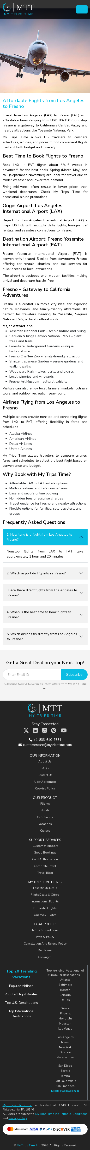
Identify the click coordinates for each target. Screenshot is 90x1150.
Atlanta (65, 980)
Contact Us (45, 775)
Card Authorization (45, 859)
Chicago (65, 995)
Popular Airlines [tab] (21, 986)
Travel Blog (45, 873)
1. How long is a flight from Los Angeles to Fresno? (39, 537)
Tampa (65, 1076)
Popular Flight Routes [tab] (21, 994)
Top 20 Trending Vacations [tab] (21, 974)
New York (65, 1047)
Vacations (45, 824)
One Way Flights (45, 915)
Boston (65, 990)
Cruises (45, 831)
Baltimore (65, 985)
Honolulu (65, 1018)
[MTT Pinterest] (53, 730)
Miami (65, 1042)
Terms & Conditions (45, 930)
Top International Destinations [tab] (21, 1014)
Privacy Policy (45, 937)
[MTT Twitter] (26, 730)
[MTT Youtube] (64, 730)
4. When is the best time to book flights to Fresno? (39, 614)
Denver (65, 1008)
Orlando (65, 1052)
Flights (45, 804)
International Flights (45, 901)
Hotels (45, 810)
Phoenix (65, 1013)
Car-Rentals (45, 817)
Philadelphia (65, 1057)
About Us (45, 761)
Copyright (45, 957)
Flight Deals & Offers (45, 895)
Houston (65, 1023)
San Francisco (65, 1086)
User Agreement (45, 782)
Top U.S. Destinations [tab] (21, 1002)
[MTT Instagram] (44, 730)
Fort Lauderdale (65, 1081)
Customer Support (45, 846)
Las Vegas (65, 1029)
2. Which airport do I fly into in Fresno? (36, 573)
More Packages (65, 1091)
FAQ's (45, 768)
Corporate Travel (45, 866)
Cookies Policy (45, 788)
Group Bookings (45, 852)
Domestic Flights (45, 908)
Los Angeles (65, 1037)
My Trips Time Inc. (17, 1105)
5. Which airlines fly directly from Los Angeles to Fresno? (42, 636)
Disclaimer (45, 950)
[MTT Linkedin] (35, 730)
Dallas (65, 1000)
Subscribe (74, 674)
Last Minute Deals (45, 888)
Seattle (65, 1071)
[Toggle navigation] (81, 9)
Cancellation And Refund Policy (45, 944)
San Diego (65, 1066)
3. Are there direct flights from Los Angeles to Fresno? (42, 593)
